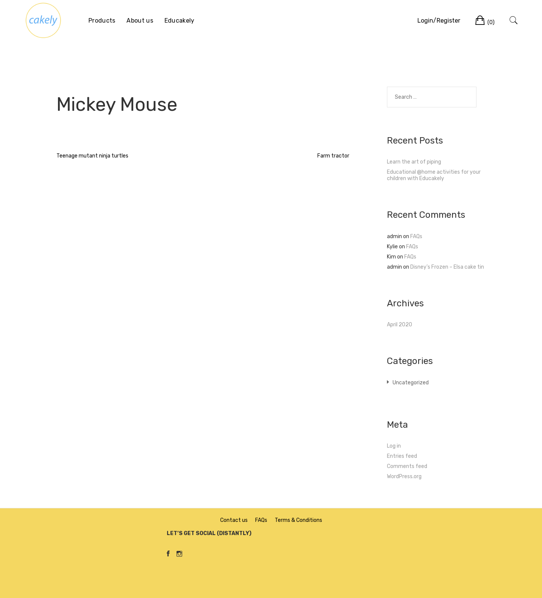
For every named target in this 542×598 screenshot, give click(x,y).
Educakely (179, 20)
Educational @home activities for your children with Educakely (434, 175)
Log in (394, 446)
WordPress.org (404, 476)
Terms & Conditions (298, 520)
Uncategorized (411, 382)
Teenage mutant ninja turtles (92, 156)
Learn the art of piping (414, 162)
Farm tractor (333, 156)
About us (139, 20)
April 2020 (399, 324)
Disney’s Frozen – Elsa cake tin (447, 267)
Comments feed (407, 466)
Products (101, 20)
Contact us (234, 520)
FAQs (416, 236)
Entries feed (402, 456)
